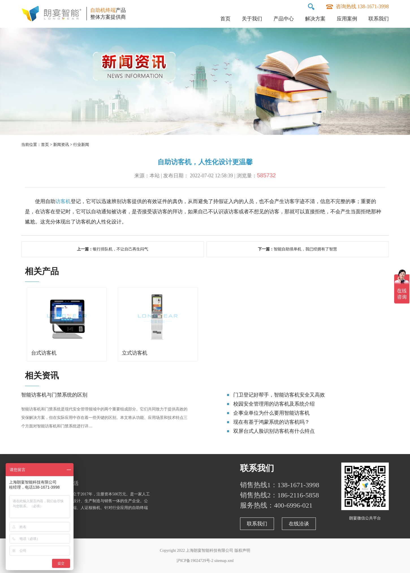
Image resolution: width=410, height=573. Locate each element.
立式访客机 (134, 353)
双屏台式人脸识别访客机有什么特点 (274, 431)
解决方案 (315, 19)
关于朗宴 (38, 468)
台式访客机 (44, 353)
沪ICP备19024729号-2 (194, 561)
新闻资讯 (61, 144)
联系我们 (378, 19)
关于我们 (252, 19)
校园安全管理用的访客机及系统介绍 (274, 404)
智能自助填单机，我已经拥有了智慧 (305, 249)
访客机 (63, 201)
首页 (225, 19)
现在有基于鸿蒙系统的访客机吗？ (271, 422)
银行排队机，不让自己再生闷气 (120, 249)
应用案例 (347, 19)
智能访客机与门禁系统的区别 (54, 395)
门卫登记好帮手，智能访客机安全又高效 (279, 395)
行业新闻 (81, 144)
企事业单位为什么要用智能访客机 (271, 413)
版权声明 (242, 550)
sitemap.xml (224, 561)
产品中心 (283, 19)
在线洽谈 (299, 524)
